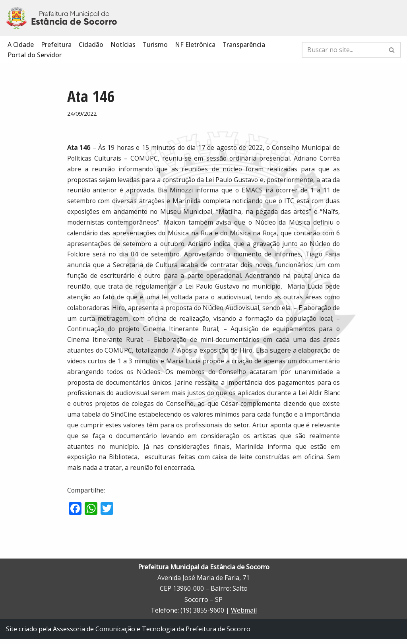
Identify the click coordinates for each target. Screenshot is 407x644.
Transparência (244, 44)
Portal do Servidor (35, 55)
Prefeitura (56, 44)
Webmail (244, 615)
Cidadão (91, 44)
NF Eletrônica (195, 44)
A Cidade (21, 44)
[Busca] (342, 50)
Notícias (123, 44)
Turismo (155, 44)
